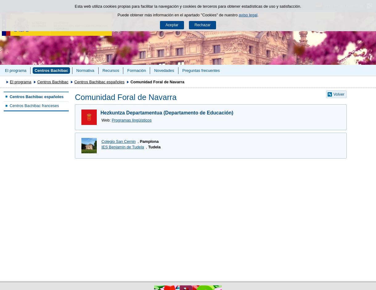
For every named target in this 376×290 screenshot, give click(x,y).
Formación (136, 70)
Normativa (85, 70)
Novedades (164, 70)
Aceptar (172, 25)
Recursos (110, 70)
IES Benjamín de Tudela (122, 147)
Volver (339, 94)
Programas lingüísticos (131, 120)
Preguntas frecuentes (201, 70)
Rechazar (202, 25)
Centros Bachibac (51, 70)
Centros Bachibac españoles (99, 82)
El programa (16, 70)
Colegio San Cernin (118, 141)
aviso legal (248, 15)
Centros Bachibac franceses (34, 105)
